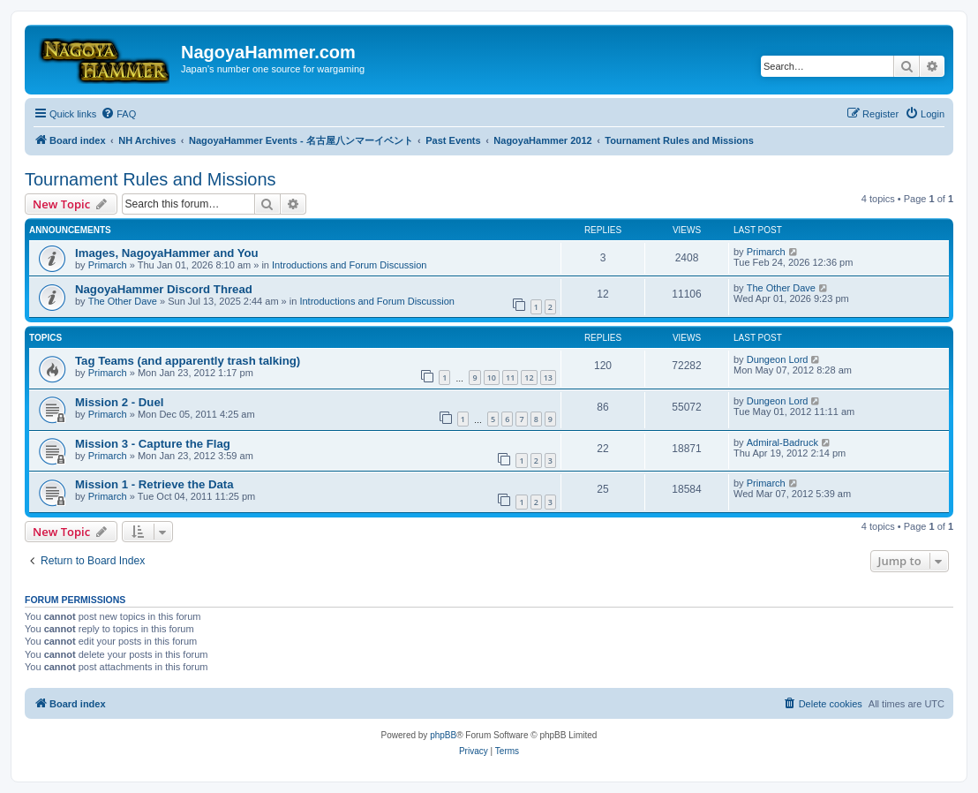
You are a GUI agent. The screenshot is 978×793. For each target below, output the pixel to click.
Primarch (107, 265)
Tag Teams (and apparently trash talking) (187, 360)
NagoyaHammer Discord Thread (163, 289)
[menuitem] (118, 114)
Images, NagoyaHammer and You (167, 253)
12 (528, 377)
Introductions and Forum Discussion (349, 265)
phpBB (443, 735)
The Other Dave (122, 301)
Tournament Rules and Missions (150, 179)
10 (491, 377)
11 (510, 377)
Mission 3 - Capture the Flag (152, 443)
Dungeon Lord (778, 359)
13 (548, 377)
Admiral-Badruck (782, 442)
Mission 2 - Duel (119, 402)
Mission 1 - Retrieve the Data (154, 484)
